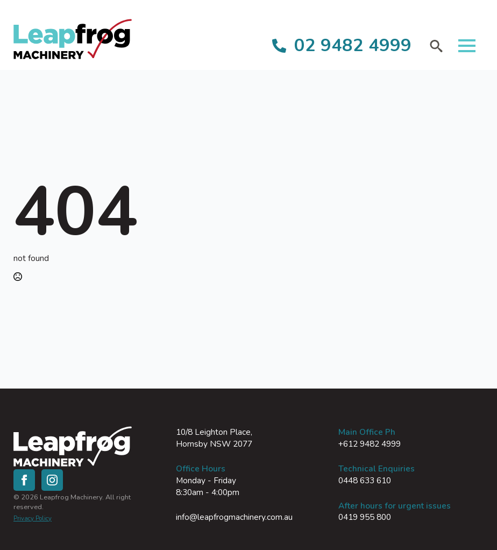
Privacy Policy (32, 518)
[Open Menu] (467, 45)
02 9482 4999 (352, 45)
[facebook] (24, 480)
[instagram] (52, 480)
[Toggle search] (436, 46)
